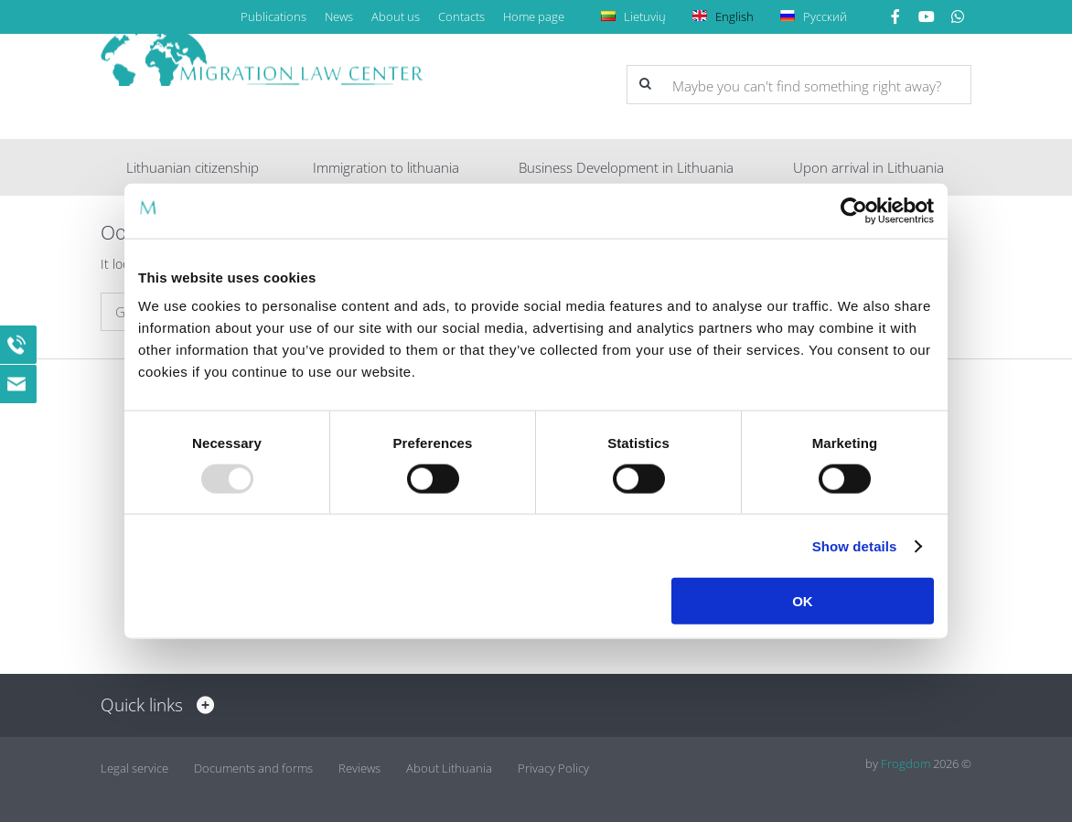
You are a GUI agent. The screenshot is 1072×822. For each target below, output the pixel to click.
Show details (854, 545)
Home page (533, 16)
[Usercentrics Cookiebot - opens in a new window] (854, 210)
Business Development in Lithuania (626, 167)
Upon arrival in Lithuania (868, 167)
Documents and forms (253, 763)
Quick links (153, 705)
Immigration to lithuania (386, 167)
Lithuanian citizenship (192, 167)
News (339, 16)
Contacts (461, 16)
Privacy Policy (553, 763)
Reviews (359, 763)
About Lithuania (449, 763)
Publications (273, 16)
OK (802, 601)
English (726, 16)
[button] (645, 84)
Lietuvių (636, 16)
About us (395, 16)
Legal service (134, 763)
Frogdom (905, 763)
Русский (816, 16)
